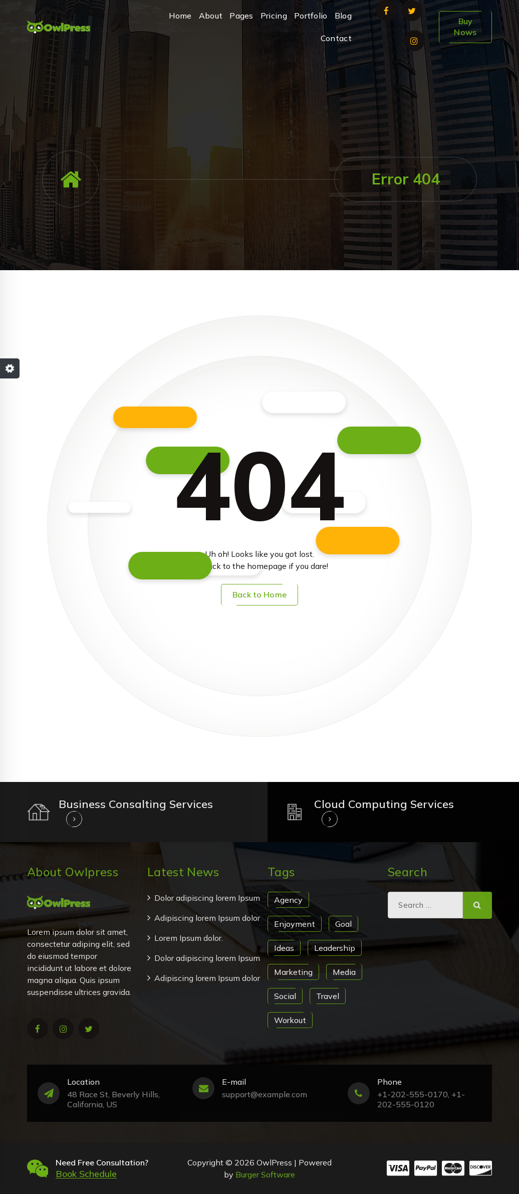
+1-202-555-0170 (403, 77)
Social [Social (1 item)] (285, 996)
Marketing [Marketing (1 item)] (293, 972)
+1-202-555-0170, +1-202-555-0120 (421, 1099)
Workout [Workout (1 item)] (290, 1020)
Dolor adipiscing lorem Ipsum (207, 898)
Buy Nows (465, 26)
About (211, 16)
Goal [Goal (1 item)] (343, 924)
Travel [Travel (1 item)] (327, 996)
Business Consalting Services (136, 804)
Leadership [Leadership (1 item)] (334, 948)
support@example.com (193, 77)
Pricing (274, 16)
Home (180, 16)
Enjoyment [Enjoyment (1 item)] (294, 924)
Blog (343, 16)
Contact (336, 38)
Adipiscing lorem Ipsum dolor (207, 918)
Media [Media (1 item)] (344, 972)
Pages (241, 16)
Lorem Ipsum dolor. (188, 938)
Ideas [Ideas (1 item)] (284, 948)
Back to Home (259, 594)
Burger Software (265, 1174)
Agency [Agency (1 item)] (288, 900)
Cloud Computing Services (384, 804)
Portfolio (311, 16)
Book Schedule (86, 1173)
